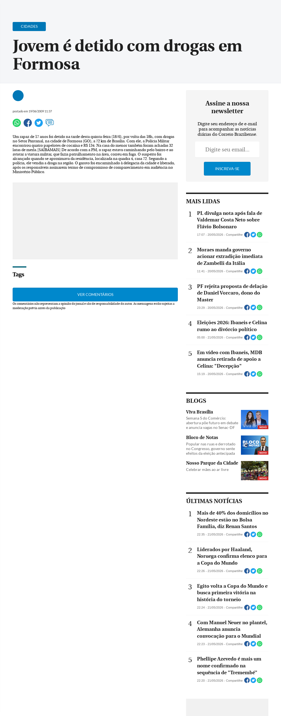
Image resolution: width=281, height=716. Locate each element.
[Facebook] (241, 9)
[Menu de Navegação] (14, 6)
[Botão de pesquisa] (30, 6)
